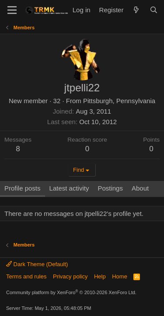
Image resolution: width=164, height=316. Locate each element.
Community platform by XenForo (71, 292)
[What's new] (136, 10)
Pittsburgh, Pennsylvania (119, 100)
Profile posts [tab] (22, 188)
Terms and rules (26, 276)
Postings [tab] (110, 188)
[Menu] (12, 10)
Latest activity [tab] (69, 188)
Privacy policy (70, 276)
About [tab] (140, 188)
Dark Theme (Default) (37, 264)
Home (119, 276)
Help (100, 276)
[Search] (153, 10)
